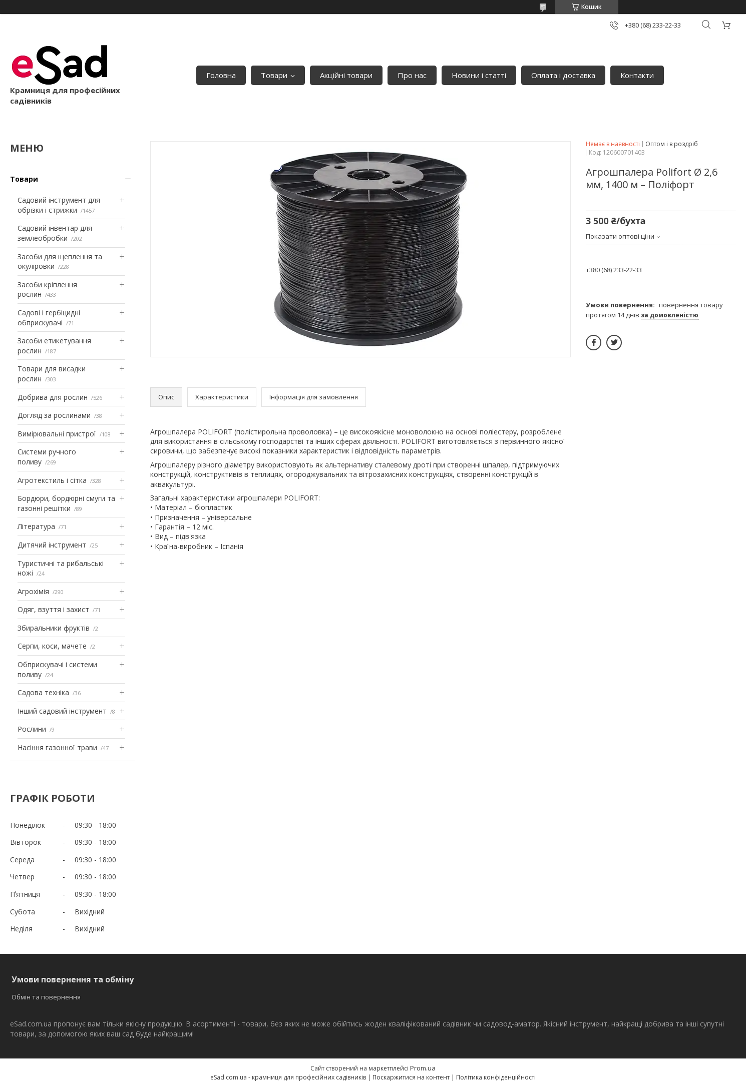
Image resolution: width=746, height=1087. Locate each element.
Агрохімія (33, 591)
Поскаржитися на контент (411, 1077)
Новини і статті (479, 75)
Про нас (412, 75)
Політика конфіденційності (496, 1077)
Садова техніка (43, 692)
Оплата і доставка (563, 75)
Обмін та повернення (46, 996)
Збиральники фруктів (54, 628)
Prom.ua (423, 1067)
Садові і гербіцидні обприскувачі (49, 317)
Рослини (32, 729)
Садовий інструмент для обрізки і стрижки (59, 205)
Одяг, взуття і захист (53, 609)
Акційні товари (346, 75)
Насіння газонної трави (57, 747)
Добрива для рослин (53, 397)
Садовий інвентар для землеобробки (55, 233)
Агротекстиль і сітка (52, 480)
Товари (274, 75)
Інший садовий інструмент (62, 711)
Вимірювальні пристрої (57, 433)
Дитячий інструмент (52, 545)
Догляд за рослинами (54, 415)
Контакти (637, 75)
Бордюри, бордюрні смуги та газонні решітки (66, 503)
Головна (221, 75)
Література (36, 526)
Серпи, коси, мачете (52, 646)
